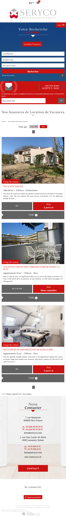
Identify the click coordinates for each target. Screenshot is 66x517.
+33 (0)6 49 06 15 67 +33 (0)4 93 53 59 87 (34, 428)
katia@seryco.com (33, 432)
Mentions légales (28, 507)
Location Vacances (32, 44)
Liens (43, 507)
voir (33, 214)
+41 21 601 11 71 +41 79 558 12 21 (34, 447)
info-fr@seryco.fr (33, 456)
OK (61, 100)
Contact (33, 468)
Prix (34, 126)
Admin (48, 507)
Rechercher (33, 71)
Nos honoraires (37, 507)
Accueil (4, 121)
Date (43, 126)
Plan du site (19, 507)
